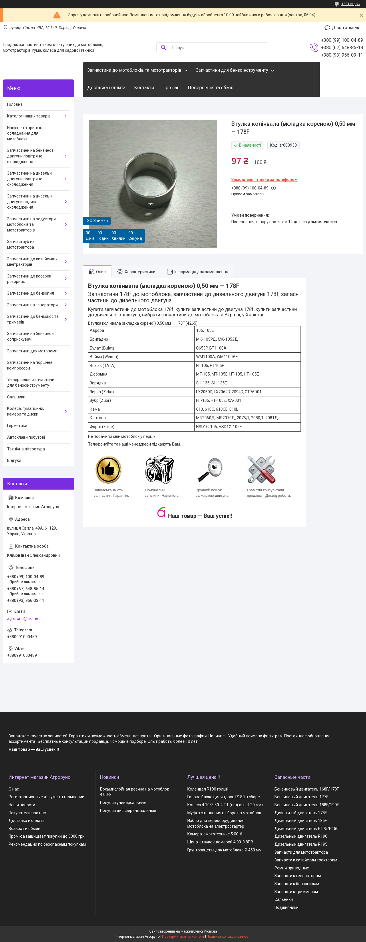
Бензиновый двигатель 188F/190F (306, 805)
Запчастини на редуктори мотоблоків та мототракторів (31, 224)
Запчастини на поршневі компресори (30, 365)
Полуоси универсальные (123, 802)
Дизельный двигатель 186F (300, 820)
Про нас (170, 87)
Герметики (17, 425)
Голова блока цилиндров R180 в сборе (223, 797)
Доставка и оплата (27, 820)
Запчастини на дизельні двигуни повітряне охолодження (30, 179)
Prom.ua (210, 931)
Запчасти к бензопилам (296, 883)
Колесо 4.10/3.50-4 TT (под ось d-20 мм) (225, 805)
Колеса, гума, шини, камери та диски (25, 411)
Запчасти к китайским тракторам (305, 860)
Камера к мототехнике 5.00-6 (214, 834)
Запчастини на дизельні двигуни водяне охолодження (30, 201)
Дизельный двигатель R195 (300, 844)
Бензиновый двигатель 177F (301, 797)
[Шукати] (164, 47)
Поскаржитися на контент (183, 937)
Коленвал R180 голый (207, 789)
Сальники (16, 397)
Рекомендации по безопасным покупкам (47, 844)
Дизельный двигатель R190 (300, 836)
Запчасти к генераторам (297, 875)
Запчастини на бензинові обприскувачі (31, 336)
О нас (14, 789)
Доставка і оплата (106, 87)
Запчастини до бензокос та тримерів (33, 319)
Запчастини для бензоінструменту (232, 70)
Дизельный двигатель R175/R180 (306, 828)
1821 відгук (350, 4)
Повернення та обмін (210, 87)
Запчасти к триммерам (296, 891)
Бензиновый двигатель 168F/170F (306, 789)
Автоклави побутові (26, 437)
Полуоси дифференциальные (128, 810)
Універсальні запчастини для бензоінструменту (30, 382)
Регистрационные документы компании (46, 797)
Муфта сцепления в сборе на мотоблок (224, 813)
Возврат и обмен (24, 828)
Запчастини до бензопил (30, 293)
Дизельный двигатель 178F (300, 813)
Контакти (144, 87)
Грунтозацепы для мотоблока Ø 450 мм (224, 850)
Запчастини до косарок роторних (29, 279)
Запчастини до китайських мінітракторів (32, 262)
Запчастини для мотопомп (32, 351)
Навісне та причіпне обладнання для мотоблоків (26, 133)
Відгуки (14, 460)
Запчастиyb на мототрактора (21, 244)
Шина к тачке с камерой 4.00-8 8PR (220, 842)
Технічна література (26, 449)
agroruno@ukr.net (23, 618)
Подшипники (286, 907)
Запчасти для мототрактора (301, 852)
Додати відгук (345, 27)
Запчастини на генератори (32, 305)
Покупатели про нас (27, 813)
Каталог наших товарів (29, 116)
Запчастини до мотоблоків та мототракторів (134, 70)
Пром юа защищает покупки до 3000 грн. (47, 836)
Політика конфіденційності (228, 937)
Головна (15, 104)
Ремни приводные (291, 868)
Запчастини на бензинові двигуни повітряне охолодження (31, 156)
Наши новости (22, 805)
